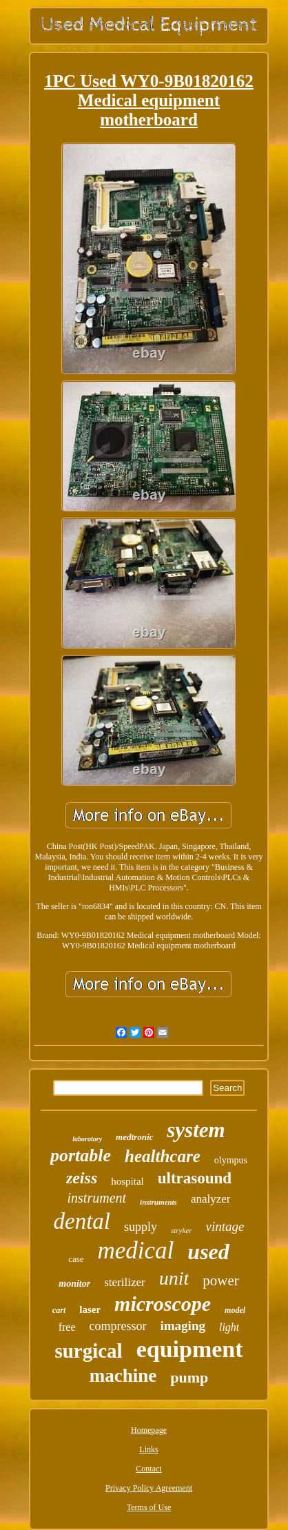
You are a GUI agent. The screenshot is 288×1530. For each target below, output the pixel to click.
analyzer (211, 1198)
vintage (225, 1226)
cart (58, 1310)
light (229, 1327)
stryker (181, 1230)
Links (148, 1449)
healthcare (162, 1156)
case (75, 1259)
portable (80, 1155)
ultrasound (195, 1178)
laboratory (87, 1139)
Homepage (149, 1430)
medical (136, 1250)
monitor (74, 1283)
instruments (158, 1202)
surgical (88, 1351)
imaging (183, 1325)
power (220, 1280)
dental (82, 1221)
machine (123, 1375)
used (208, 1251)
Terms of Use (149, 1507)
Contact (148, 1468)
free (67, 1327)
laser (90, 1309)
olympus (230, 1160)
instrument (97, 1197)
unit (174, 1278)
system (196, 1130)
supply (140, 1227)
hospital (127, 1181)
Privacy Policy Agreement (148, 1488)
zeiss (81, 1178)
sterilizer (124, 1282)
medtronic (134, 1137)
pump (189, 1377)
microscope (162, 1303)
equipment (189, 1349)
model (235, 1310)
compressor (118, 1326)
